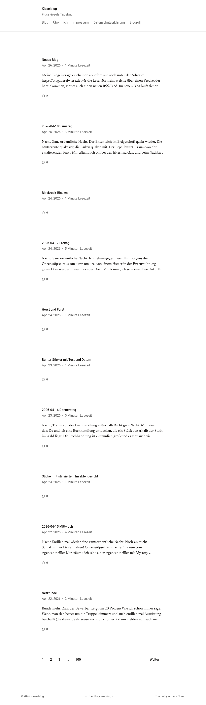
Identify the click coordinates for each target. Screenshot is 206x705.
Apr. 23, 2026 (51, 365)
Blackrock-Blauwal (55, 193)
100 (78, 659)
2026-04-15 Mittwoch (57, 526)
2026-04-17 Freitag (55, 243)
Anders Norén (176, 696)
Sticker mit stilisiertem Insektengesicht (70, 476)
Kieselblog (49, 9)
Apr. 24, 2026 (51, 198)
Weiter (157, 659)
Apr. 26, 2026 (51, 65)
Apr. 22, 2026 (51, 532)
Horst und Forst (53, 309)
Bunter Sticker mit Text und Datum (66, 360)
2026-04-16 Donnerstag (59, 410)
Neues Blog (50, 60)
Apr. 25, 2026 (51, 132)
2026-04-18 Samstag (57, 126)
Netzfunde (49, 593)
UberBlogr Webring (99, 696)
